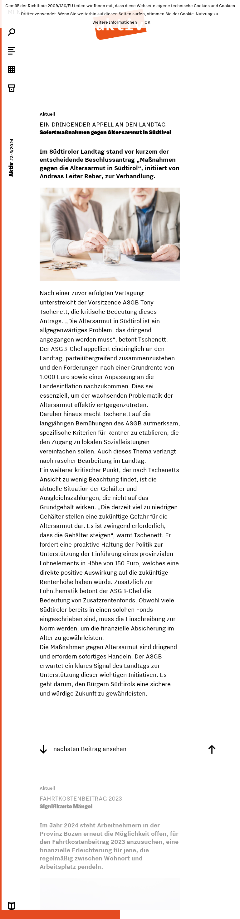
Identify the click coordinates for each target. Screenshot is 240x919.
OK (147, 22)
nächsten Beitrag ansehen (83, 749)
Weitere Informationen (114, 22)
